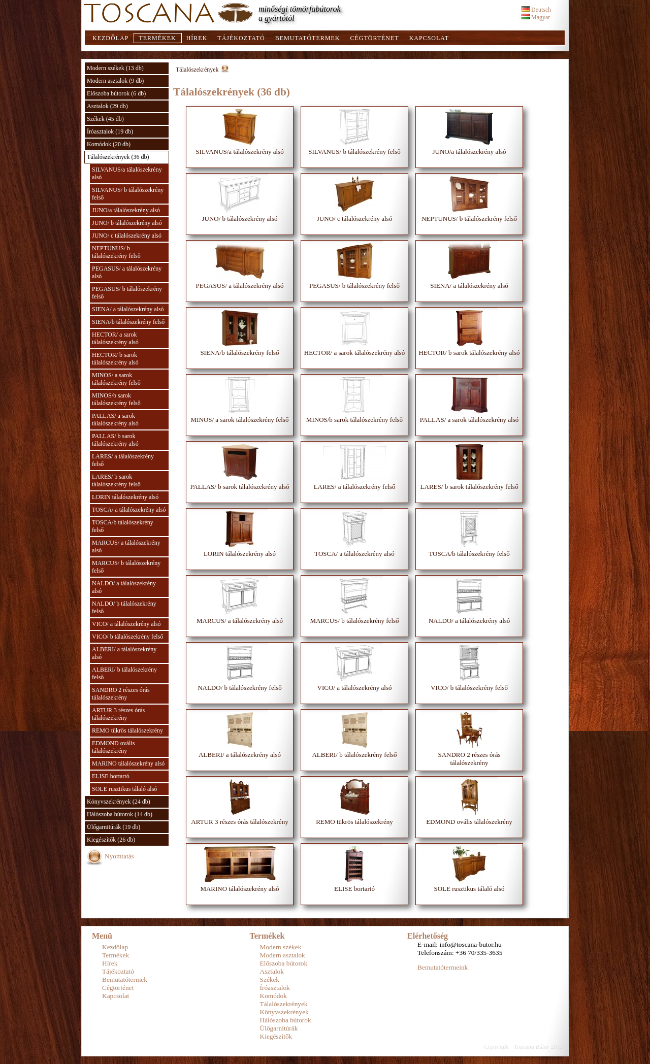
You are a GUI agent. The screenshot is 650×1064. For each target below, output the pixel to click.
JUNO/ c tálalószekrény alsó (126, 235)
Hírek (197, 38)
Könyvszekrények (284, 1012)
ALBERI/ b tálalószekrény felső (124, 673)
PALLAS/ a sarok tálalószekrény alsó (115, 419)
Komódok (273, 996)
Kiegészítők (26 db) (111, 839)
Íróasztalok (275, 987)
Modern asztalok (282, 955)
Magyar (536, 17)
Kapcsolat (429, 38)
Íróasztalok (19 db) (110, 131)
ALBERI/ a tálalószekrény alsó (124, 653)
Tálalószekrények (197, 69)
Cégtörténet (374, 38)
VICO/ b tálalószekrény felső (127, 636)
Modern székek (281, 947)
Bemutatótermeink (442, 967)
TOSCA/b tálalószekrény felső (122, 526)
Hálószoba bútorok (285, 1020)
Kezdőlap (110, 38)
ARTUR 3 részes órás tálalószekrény (118, 714)
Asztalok (272, 971)
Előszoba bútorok (284, 963)
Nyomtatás (119, 856)
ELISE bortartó (110, 776)
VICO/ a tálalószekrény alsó (126, 623)
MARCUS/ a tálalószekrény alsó (126, 546)
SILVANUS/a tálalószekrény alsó (127, 173)
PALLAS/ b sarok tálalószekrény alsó (115, 440)
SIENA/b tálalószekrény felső (128, 321)
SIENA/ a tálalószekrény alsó (128, 309)
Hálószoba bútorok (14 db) (119, 814)
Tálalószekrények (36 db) (118, 156)
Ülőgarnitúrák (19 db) (113, 826)
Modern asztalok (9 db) (115, 80)
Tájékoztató (241, 38)
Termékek (157, 38)
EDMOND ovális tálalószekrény (113, 747)
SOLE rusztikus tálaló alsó (124, 788)
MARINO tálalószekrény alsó (128, 763)
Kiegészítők (276, 1036)
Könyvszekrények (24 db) (118, 801)
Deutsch (536, 9)
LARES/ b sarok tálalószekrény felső (116, 480)
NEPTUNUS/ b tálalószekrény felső (116, 252)
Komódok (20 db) (109, 144)
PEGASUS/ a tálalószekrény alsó (126, 272)
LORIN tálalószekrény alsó (125, 497)
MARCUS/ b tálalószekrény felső (126, 566)
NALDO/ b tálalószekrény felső (124, 607)
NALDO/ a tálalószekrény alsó (124, 587)
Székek (270, 979)
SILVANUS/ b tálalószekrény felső (128, 193)
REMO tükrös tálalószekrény (127, 730)
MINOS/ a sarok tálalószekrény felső (116, 379)
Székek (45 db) (105, 118)
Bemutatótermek (307, 38)
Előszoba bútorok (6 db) (116, 93)
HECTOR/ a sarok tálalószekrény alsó (115, 338)
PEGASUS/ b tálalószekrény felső (127, 292)
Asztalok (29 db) (107, 106)
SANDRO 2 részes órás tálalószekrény (121, 693)
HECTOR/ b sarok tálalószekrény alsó (115, 358)
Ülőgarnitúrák (279, 1028)
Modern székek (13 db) (115, 68)
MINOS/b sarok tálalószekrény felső (116, 399)
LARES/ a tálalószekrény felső (123, 460)
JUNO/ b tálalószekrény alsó (127, 222)
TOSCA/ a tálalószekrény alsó (129, 509)
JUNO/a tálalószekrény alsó (126, 210)
